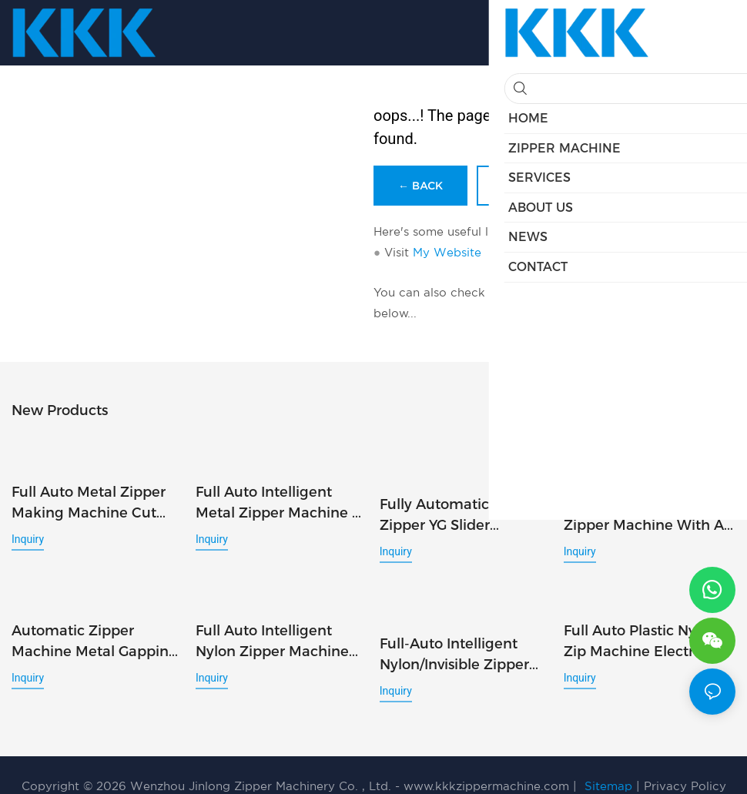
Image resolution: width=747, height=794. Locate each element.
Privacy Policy (685, 764)
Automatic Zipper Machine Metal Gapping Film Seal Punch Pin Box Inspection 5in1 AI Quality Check (95, 634)
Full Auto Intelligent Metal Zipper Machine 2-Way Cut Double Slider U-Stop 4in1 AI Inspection (281, 500)
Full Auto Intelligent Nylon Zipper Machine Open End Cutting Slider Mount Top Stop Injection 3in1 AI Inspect (280, 634)
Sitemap (608, 764)
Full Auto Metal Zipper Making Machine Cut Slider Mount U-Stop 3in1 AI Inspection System (89, 488)
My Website (447, 252)
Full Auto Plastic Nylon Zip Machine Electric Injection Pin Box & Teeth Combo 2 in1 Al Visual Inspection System (649, 634)
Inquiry (28, 524)
